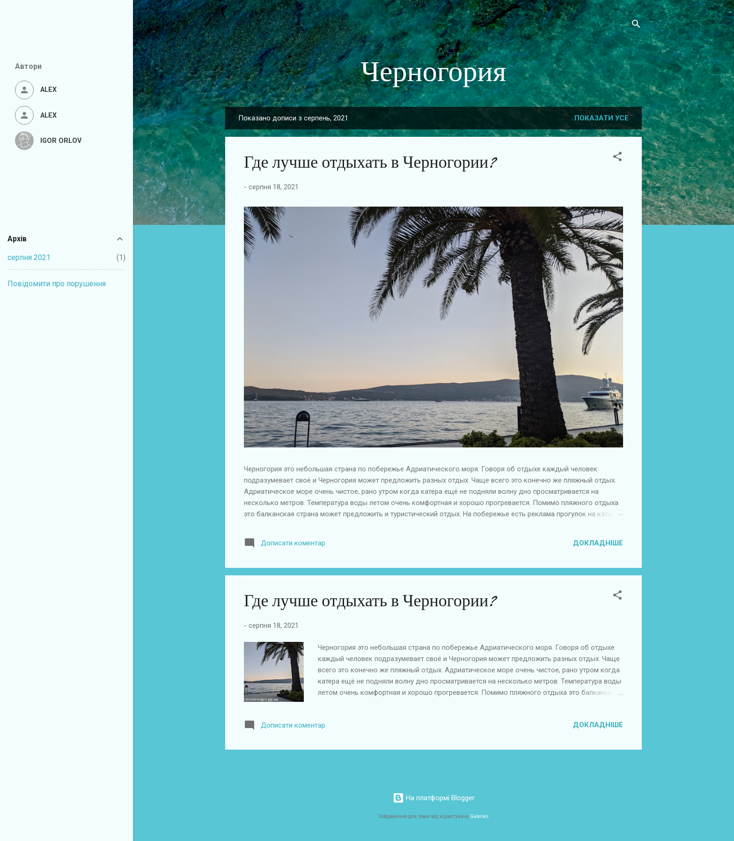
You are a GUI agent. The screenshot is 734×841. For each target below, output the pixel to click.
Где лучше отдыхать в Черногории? (370, 162)
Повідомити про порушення (56, 283)
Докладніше (598, 543)
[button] (617, 158)
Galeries (479, 816)
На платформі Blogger (434, 798)
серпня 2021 (29, 257)
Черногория (433, 72)
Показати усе (601, 118)
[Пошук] (636, 25)
